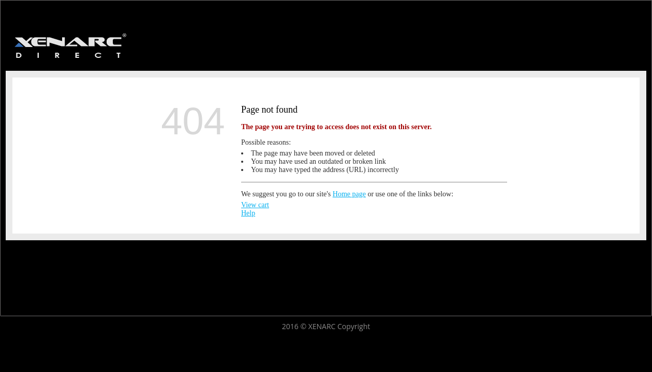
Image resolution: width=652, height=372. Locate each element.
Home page (349, 194)
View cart (255, 205)
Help (248, 213)
